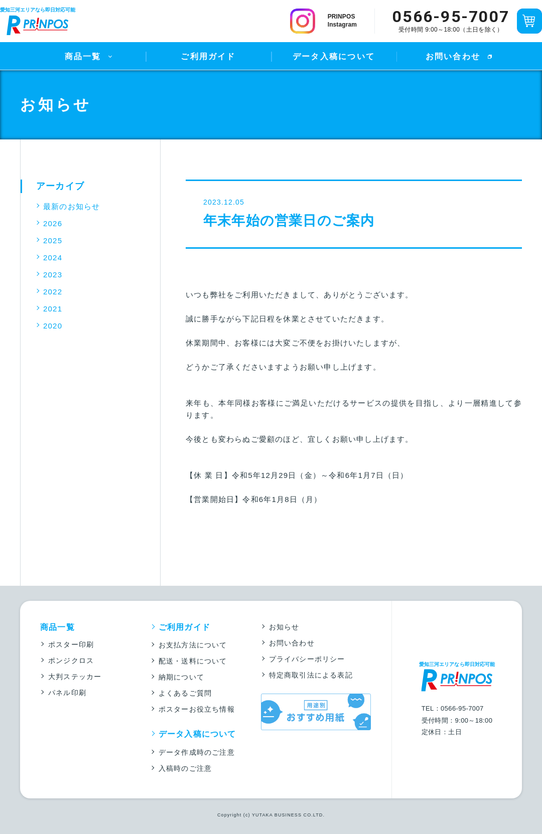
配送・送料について (193, 661)
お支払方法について (193, 645)
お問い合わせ (453, 56)
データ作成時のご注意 (197, 752)
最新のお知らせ (71, 206)
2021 (52, 308)
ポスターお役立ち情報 (197, 709)
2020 (52, 325)
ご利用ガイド (208, 56)
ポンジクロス (71, 660)
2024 (52, 257)
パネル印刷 (67, 693)
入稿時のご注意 (185, 768)
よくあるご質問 (185, 693)
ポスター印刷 (71, 644)
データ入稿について (334, 56)
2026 (52, 223)
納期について (181, 677)
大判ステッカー (74, 677)
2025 (52, 240)
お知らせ (284, 627)
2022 (52, 291)
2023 (52, 274)
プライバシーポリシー (307, 659)
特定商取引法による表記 (311, 675)
